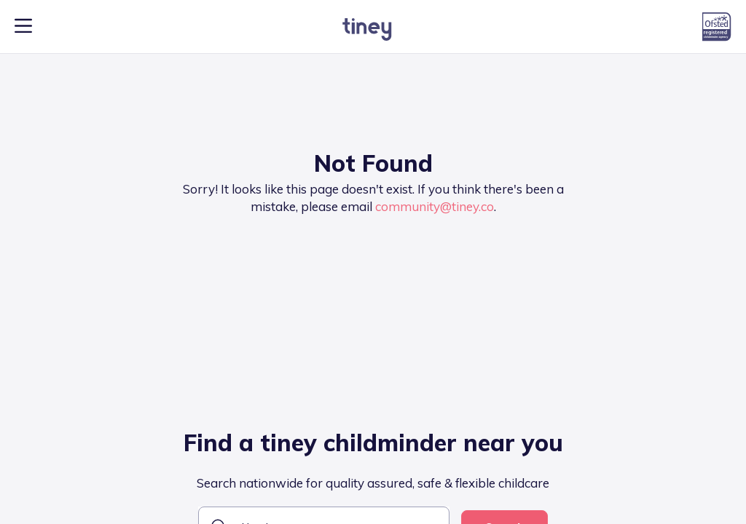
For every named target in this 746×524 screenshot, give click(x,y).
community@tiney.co (434, 206)
